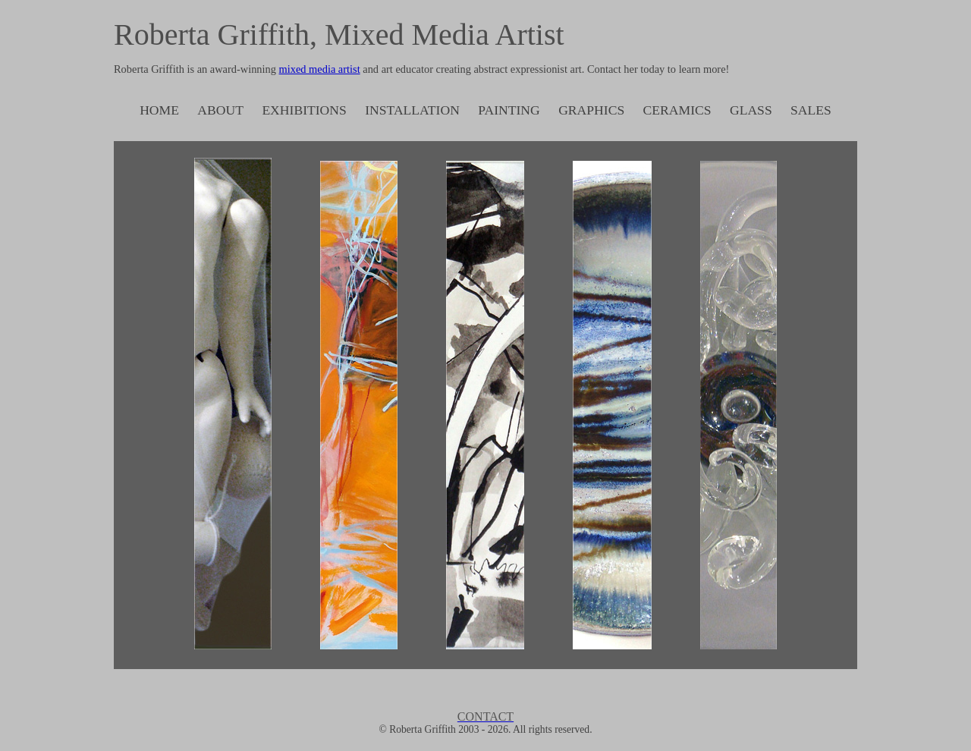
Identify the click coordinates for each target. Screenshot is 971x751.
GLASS (751, 110)
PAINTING (508, 110)
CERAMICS (677, 110)
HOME (159, 110)
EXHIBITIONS (304, 110)
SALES (810, 110)
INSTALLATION (412, 110)
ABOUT (220, 110)
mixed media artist (319, 69)
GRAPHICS (591, 110)
